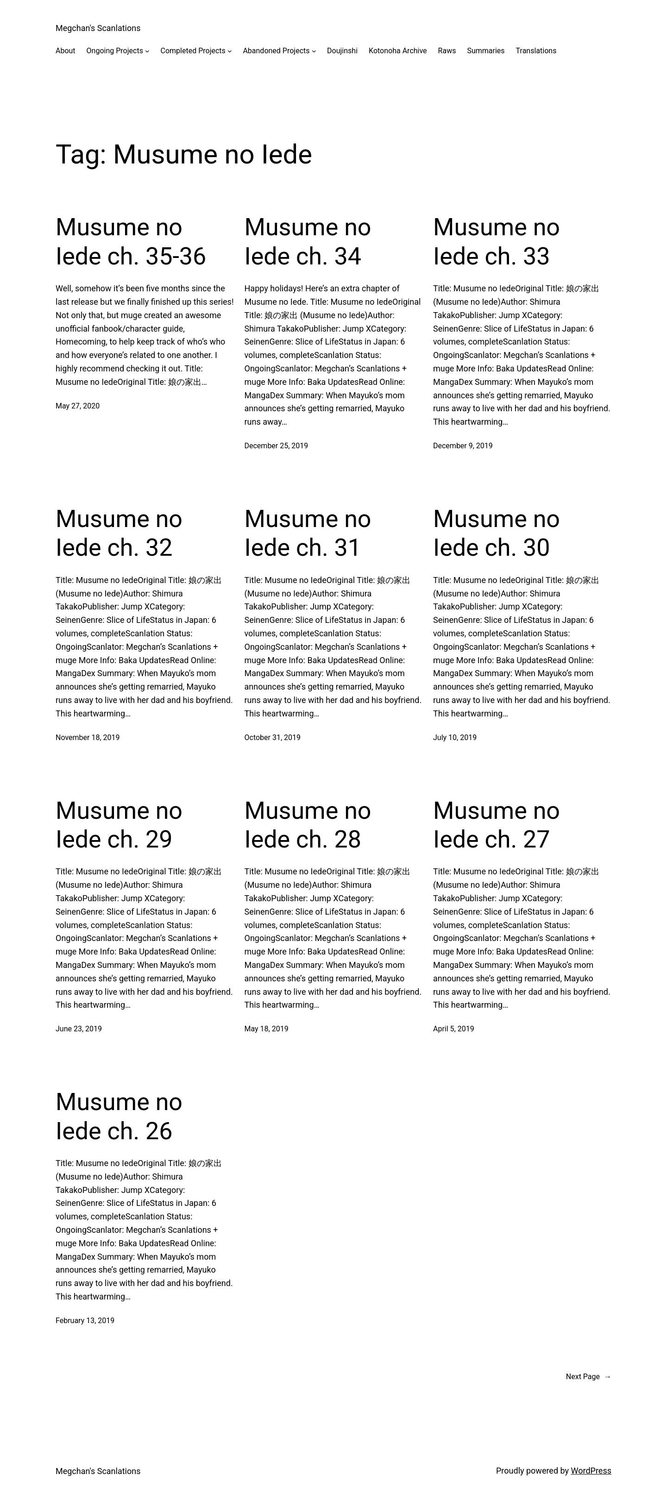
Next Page (588, 1377)
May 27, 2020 (78, 406)
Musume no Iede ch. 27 (496, 825)
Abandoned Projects (276, 50)
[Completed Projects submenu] (229, 51)
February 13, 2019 (85, 1320)
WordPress (591, 1470)
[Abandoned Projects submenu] (314, 51)
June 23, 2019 (79, 1028)
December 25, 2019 (276, 445)
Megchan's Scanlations (98, 28)
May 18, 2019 (267, 1028)
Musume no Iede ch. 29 (119, 825)
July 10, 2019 (455, 737)
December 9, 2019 (463, 445)
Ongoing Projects (115, 50)
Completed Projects (193, 50)
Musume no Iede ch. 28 (308, 825)
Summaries (485, 50)
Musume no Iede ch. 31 (308, 533)
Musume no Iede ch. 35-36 (131, 241)
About (66, 50)
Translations (536, 50)
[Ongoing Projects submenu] (147, 51)
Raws (447, 50)
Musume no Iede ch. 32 (119, 533)
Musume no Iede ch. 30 (496, 533)
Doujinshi (342, 50)
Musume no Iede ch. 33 (496, 241)
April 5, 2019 (453, 1028)
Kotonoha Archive (398, 50)
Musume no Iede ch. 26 (119, 1116)
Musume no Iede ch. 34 (308, 241)
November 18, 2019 (88, 737)
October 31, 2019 (273, 737)
